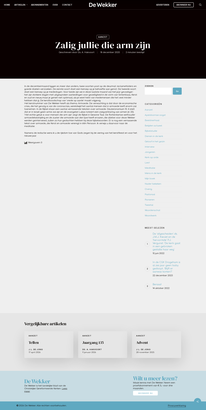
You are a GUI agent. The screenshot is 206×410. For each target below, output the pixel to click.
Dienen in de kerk (154, 136)
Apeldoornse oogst (155, 115)
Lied (147, 163)
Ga (177, 91)
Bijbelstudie (151, 131)
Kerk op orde (152, 157)
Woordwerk (151, 215)
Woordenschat (152, 210)
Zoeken (149, 86)
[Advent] (156, 344)
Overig (148, 189)
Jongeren (150, 152)
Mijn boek (150, 178)
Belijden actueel (153, 126)
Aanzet (102, 37)
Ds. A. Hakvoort (86, 52)
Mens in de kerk (153, 173)
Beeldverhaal (152, 120)
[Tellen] (48, 344)
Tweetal (149, 205)
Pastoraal (150, 194)
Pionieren (149, 200)
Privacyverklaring (177, 405)
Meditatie (150, 168)
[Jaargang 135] (102, 344)
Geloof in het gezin (155, 141)
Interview (149, 147)
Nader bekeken (153, 184)
